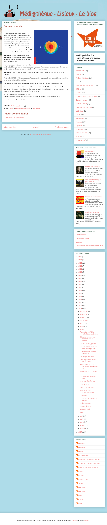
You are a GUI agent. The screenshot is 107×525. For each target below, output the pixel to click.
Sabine (80, 483)
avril (82, 419)
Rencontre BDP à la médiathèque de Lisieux (89, 333)
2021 (80, 269)
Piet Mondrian (90, 151)
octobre (83, 317)
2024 (80, 260)
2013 (80, 293)
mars (82, 422)
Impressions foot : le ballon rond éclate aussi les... (89, 366)
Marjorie (81, 471)
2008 (80, 308)
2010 (80, 302)
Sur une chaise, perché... (88, 344)
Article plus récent (10, 127)
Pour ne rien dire (82, 133)
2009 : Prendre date (87, 387)
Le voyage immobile (87, 357)
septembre (84, 320)
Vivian (80, 495)
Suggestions (80, 140)
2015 (80, 287)
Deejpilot (74, 520)
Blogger (86, 520)
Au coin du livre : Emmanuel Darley (87, 391)
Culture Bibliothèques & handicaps (88, 353)
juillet (82, 326)
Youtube (79, 242)
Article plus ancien (62, 127)
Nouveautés (36, 108)
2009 (80, 305)
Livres (29, 108)
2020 (80, 272)
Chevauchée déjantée (87, 381)
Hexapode (83, 395)
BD (77, 82)
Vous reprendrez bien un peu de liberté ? (88, 360)
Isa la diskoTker (83, 455)
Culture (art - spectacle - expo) (86, 96)
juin (81, 329)
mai (81, 416)
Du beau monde (85, 403)
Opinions (79, 125)
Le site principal (81, 235)
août (82, 323)
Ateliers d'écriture (82, 78)
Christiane (81, 447)
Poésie (78, 136)
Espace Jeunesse (21, 108)
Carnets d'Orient (85, 406)
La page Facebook (82, 238)
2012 (80, 296)
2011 (80, 299)
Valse (82, 412)
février (82, 425)
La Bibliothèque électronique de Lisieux (89, 246)
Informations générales (84, 107)
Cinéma (78, 93)
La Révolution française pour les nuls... (93, 181)
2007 (80, 432)
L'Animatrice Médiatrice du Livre (89, 459)
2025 (80, 257)
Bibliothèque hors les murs (85, 85)
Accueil (36, 127)
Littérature (79, 111)
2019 (80, 275)
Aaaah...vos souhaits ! (93, 166)
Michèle (81, 475)
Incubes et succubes (92, 212)
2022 (80, 266)
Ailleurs (12, 108)
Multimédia (80, 118)
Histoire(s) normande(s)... (94, 197)
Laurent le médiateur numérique (89, 463)
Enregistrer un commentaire (15, 117)
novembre (84, 314)
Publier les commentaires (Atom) (40, 134)
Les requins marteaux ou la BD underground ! (88, 348)
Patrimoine (79, 129)
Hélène (80, 451)
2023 (80, 263)
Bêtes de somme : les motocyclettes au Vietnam (87, 339)
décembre (84, 311)
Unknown (81, 487)
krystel (80, 499)
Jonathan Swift (85, 409)
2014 (80, 290)
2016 (80, 284)
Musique (79, 122)
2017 (80, 281)
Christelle (81, 443)
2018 (80, 278)
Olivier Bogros (83, 479)
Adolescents (80, 71)
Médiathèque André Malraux (88, 467)
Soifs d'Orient (84, 384)
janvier (82, 428)
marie (80, 503)
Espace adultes (81, 104)
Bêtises (78, 89)
